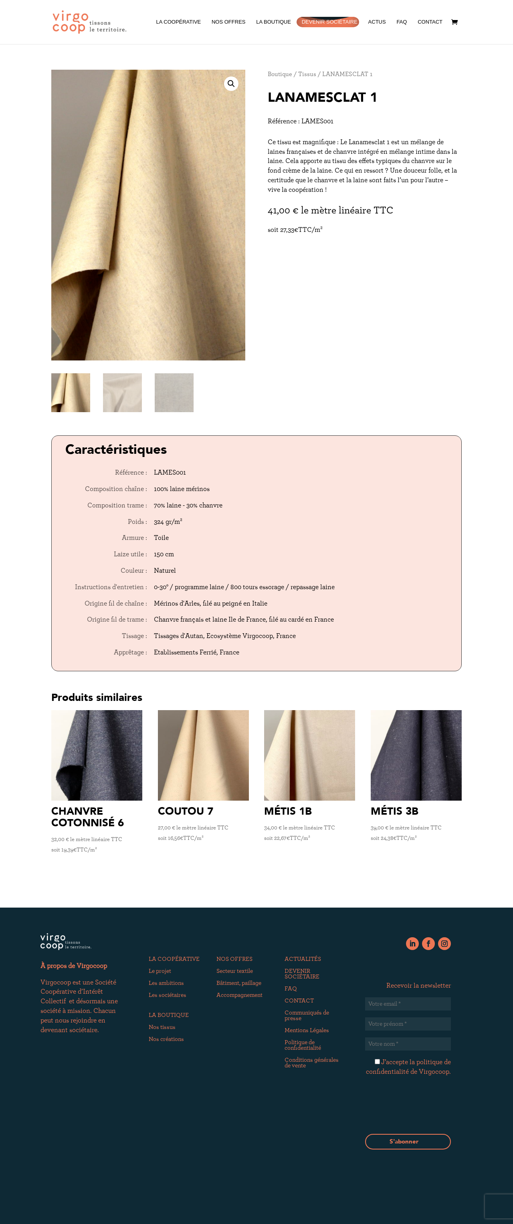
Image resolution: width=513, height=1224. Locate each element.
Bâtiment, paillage (238, 983)
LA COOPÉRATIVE (178, 22)
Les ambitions (166, 983)
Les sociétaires (167, 995)
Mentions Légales (307, 1030)
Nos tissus (162, 1027)
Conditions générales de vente (312, 1063)
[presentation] (426, 1115)
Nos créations (166, 1039)
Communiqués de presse (307, 1015)
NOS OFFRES (229, 22)
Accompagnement (239, 995)
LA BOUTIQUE (273, 22)
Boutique (280, 74)
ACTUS (377, 22)
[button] (231, 83)
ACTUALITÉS (303, 959)
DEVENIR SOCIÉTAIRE (329, 22)
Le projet (160, 971)
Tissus (307, 74)
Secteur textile (234, 971)
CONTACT (430, 22)
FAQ (401, 22)
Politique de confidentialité (303, 1045)
